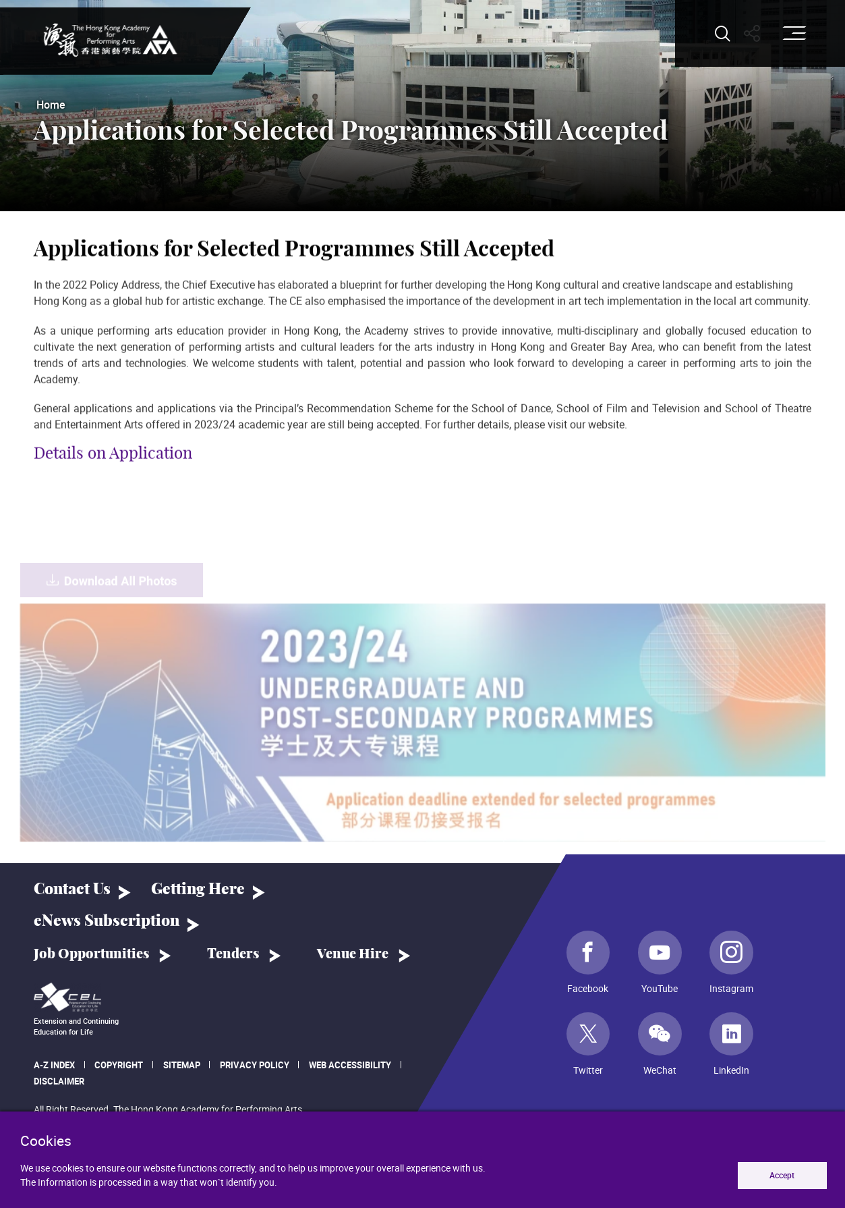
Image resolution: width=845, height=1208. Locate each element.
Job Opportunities (91, 954)
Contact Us (72, 890)
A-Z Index (54, 1065)
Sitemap (181, 1065)
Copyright (118, 1065)
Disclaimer (59, 1081)
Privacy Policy (254, 1065)
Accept (781, 1175)
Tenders (233, 954)
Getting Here (198, 890)
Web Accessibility (350, 1065)
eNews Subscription (106, 921)
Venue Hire (352, 954)
